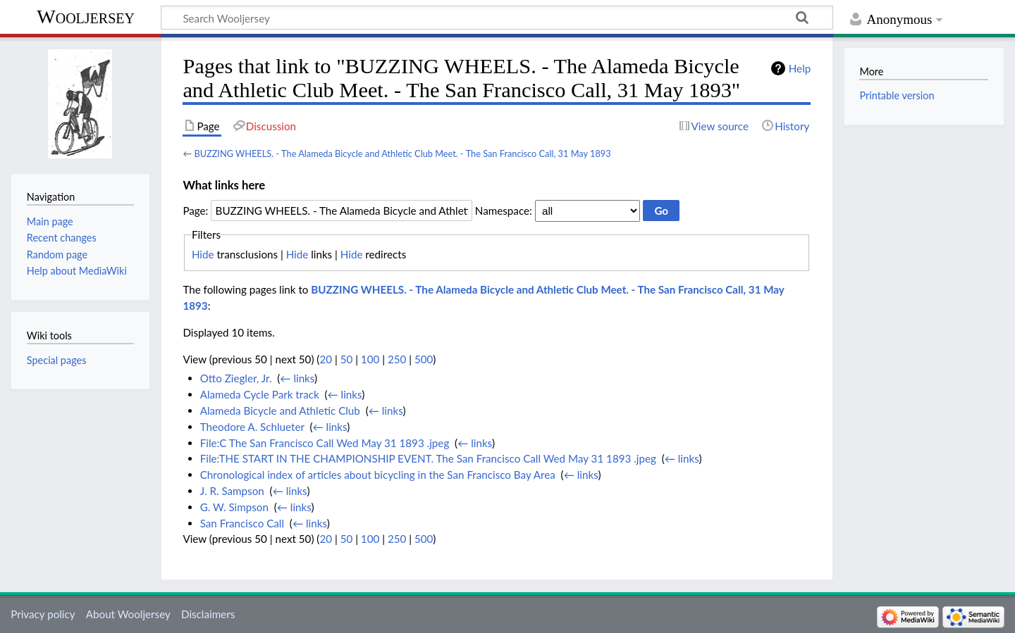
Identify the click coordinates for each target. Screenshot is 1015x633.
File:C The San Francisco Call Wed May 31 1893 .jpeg (325, 443)
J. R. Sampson (232, 490)
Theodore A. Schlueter (252, 426)
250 (397, 359)
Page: (195, 210)
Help (800, 68)
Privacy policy (43, 614)
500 (423, 359)
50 (346, 359)
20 (325, 359)
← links (297, 378)
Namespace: (503, 210)
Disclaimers (208, 614)
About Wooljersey (128, 614)
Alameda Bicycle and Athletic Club (280, 410)
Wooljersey (86, 16)
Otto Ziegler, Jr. (236, 378)
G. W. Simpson (234, 507)
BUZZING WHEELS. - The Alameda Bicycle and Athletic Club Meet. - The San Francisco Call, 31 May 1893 (402, 153)
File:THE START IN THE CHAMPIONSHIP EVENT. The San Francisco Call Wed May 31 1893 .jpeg (428, 458)
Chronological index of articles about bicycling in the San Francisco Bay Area (377, 474)
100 (370, 359)
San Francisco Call (242, 523)
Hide (203, 254)
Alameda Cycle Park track (259, 394)
